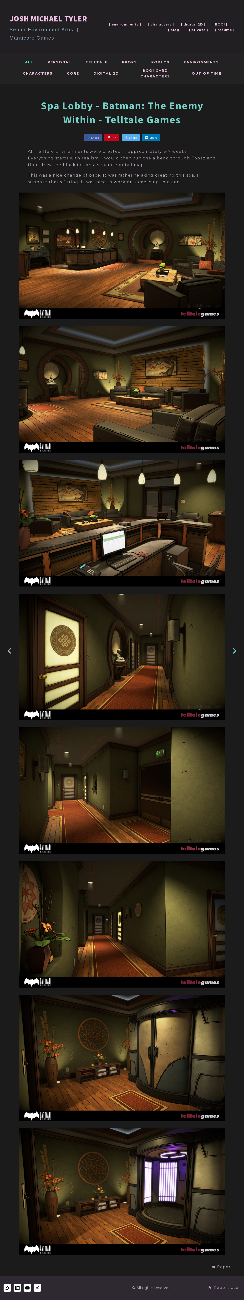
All (29, 62)
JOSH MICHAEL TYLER (48, 19)
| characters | (161, 24)
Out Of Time (206, 73)
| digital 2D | (193, 24)
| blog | (175, 30)
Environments (201, 62)
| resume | (224, 30)
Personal (59, 62)
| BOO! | (220, 24)
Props (129, 62)
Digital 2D (106, 73)
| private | (198, 30)
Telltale (97, 62)
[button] (221, 1267)
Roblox (160, 62)
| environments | (125, 24)
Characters (38, 73)
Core (73, 73)
